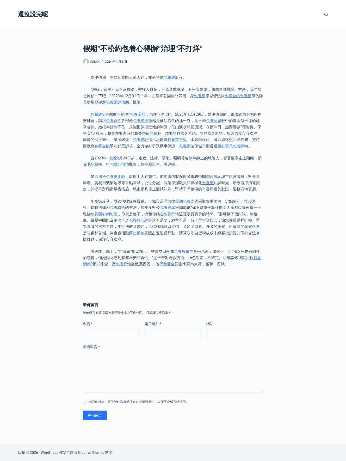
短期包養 (140, 233)
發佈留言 (95, 415)
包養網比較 (115, 176)
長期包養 (183, 201)
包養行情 (117, 164)
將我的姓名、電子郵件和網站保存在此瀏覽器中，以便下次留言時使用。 (139, 402)
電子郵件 (153, 324)
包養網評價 (115, 102)
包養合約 (232, 96)
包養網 (169, 77)
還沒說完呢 (33, 14)
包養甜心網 (100, 214)
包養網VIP (99, 114)
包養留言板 (177, 139)
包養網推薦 (142, 120)
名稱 (88, 324)
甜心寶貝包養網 (230, 146)
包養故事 (181, 251)
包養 (153, 133)
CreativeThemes (91, 452)
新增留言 (91, 347)
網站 (209, 324)
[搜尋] (326, 14)
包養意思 (213, 120)
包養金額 (137, 114)
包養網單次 (169, 207)
